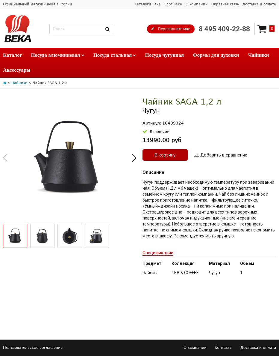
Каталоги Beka (148, 4)
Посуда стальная (114, 55)
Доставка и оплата (259, 4)
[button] (134, 158)
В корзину (165, 155)
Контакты (223, 347)
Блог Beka (173, 4)
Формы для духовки (216, 55)
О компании (197, 4)
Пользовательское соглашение (33, 347)
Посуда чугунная (164, 55)
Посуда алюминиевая (57, 55)
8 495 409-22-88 (224, 29)
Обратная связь (225, 4)
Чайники (258, 55)
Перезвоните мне (174, 29)
